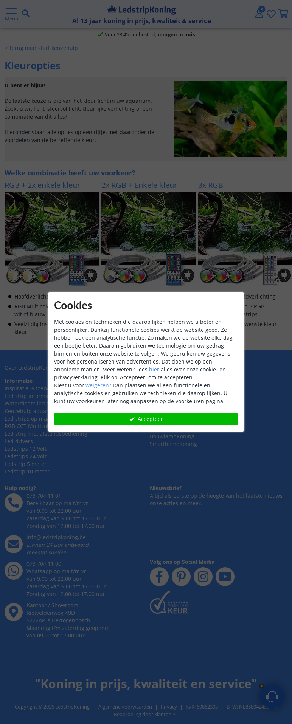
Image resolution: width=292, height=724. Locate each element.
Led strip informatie (30, 446)
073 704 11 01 (43, 546)
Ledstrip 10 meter (27, 522)
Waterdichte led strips (33, 454)
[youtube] (225, 584)
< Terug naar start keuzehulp (41, 76)
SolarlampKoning (171, 454)
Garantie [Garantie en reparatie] (161, 418)
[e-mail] (14, 595)
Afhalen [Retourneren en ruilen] (193, 410)
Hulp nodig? (20, 539)
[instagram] (203, 584)
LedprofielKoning (171, 462)
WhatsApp (252, 700)
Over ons (16, 403)
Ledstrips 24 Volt (26, 507)
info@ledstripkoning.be (56, 588)
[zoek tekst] (138, 28)
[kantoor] (14, 663)
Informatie (19, 431)
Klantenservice (169, 395)
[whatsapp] (246, 5)
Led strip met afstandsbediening (46, 484)
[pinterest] (181, 584)
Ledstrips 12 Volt (26, 499)
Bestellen (161, 403)
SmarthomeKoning (173, 477)
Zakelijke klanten (26, 418)
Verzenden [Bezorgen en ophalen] (163, 410)
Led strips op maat (28, 469)
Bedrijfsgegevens (26, 410)
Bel (273, 700)
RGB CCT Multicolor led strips (42, 477)
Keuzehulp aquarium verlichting (46, 462)
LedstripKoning (24, 395)
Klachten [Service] (190, 418)
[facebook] (159, 584)
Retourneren (166, 425)
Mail (230, 700)
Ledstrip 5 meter (26, 514)
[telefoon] (14, 554)
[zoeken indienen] (164, 28)
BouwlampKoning (172, 469)
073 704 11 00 (43, 614)
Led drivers (19, 492)
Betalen (189, 403)
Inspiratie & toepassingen (37, 439)
